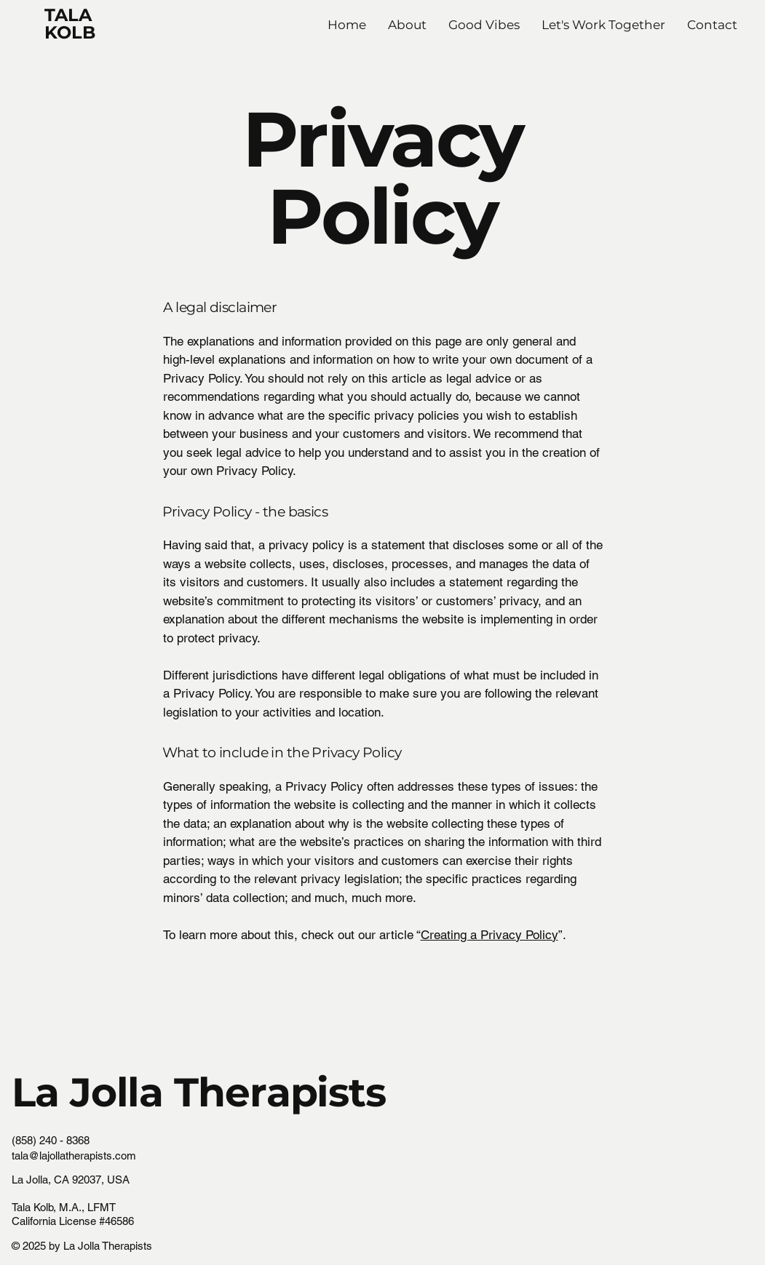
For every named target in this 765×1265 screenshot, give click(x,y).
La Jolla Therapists (199, 1092)
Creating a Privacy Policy (489, 934)
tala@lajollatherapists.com (74, 1155)
